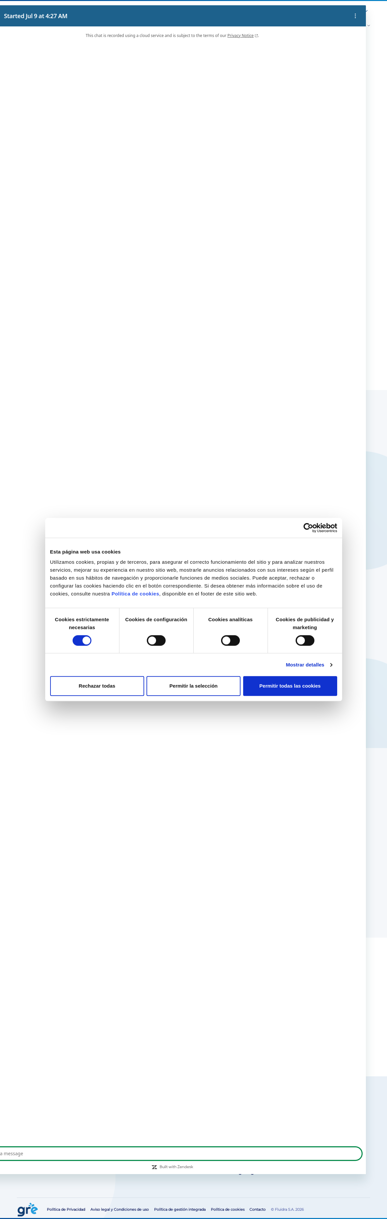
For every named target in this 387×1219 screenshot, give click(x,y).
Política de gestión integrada (180, 1209)
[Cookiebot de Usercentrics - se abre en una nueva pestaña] (308, 528)
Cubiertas (40, 62)
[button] (347, 11)
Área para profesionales (294, 11)
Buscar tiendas (243, 177)
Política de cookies (135, 593)
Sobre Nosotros (204, 11)
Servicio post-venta (252, 11)
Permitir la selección (194, 686)
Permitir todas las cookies (290, 686)
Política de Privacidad (66, 1209)
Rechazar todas (97, 686)
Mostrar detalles (305, 664)
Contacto (327, 11)
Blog (226, 11)
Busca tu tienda (66, 1116)
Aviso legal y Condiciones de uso (119, 1209)
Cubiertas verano (79, 62)
